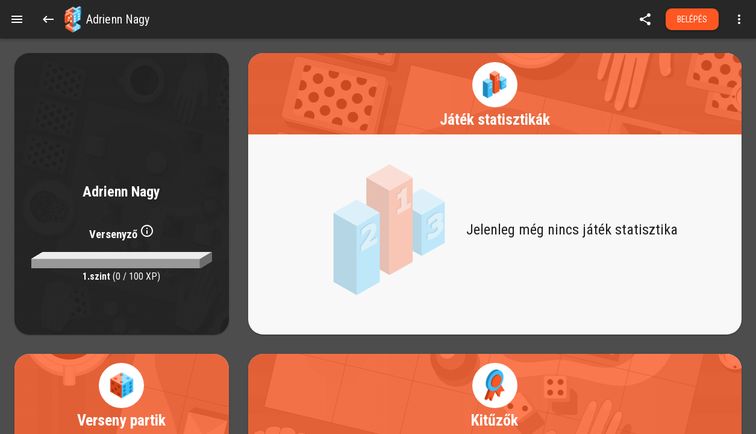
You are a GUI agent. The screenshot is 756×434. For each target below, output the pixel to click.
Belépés (692, 19)
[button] (73, 19)
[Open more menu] (739, 19)
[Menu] (17, 19)
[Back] (48, 19)
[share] (645, 19)
